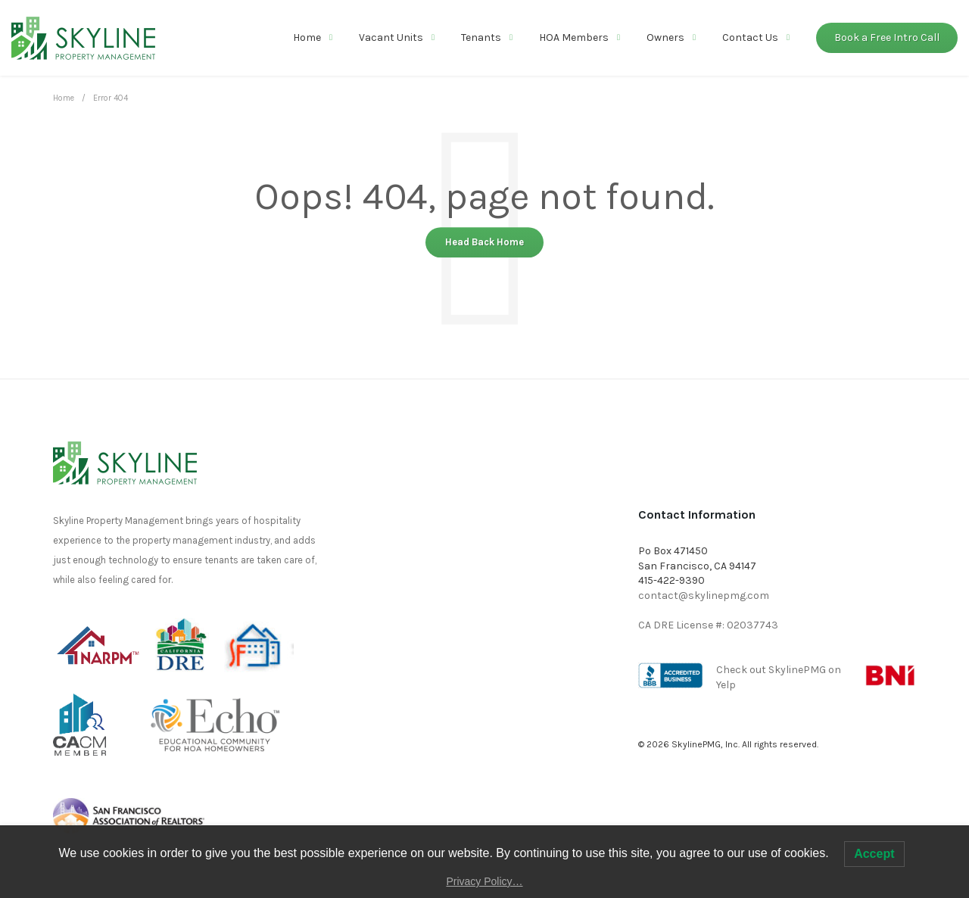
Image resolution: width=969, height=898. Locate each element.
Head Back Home (484, 242)
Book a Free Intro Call (886, 37)
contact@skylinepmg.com (703, 595)
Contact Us (750, 37)
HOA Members (574, 37)
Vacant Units (391, 37)
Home (307, 37)
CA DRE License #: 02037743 (708, 625)
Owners (665, 37)
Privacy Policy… (484, 881)
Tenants (481, 37)
